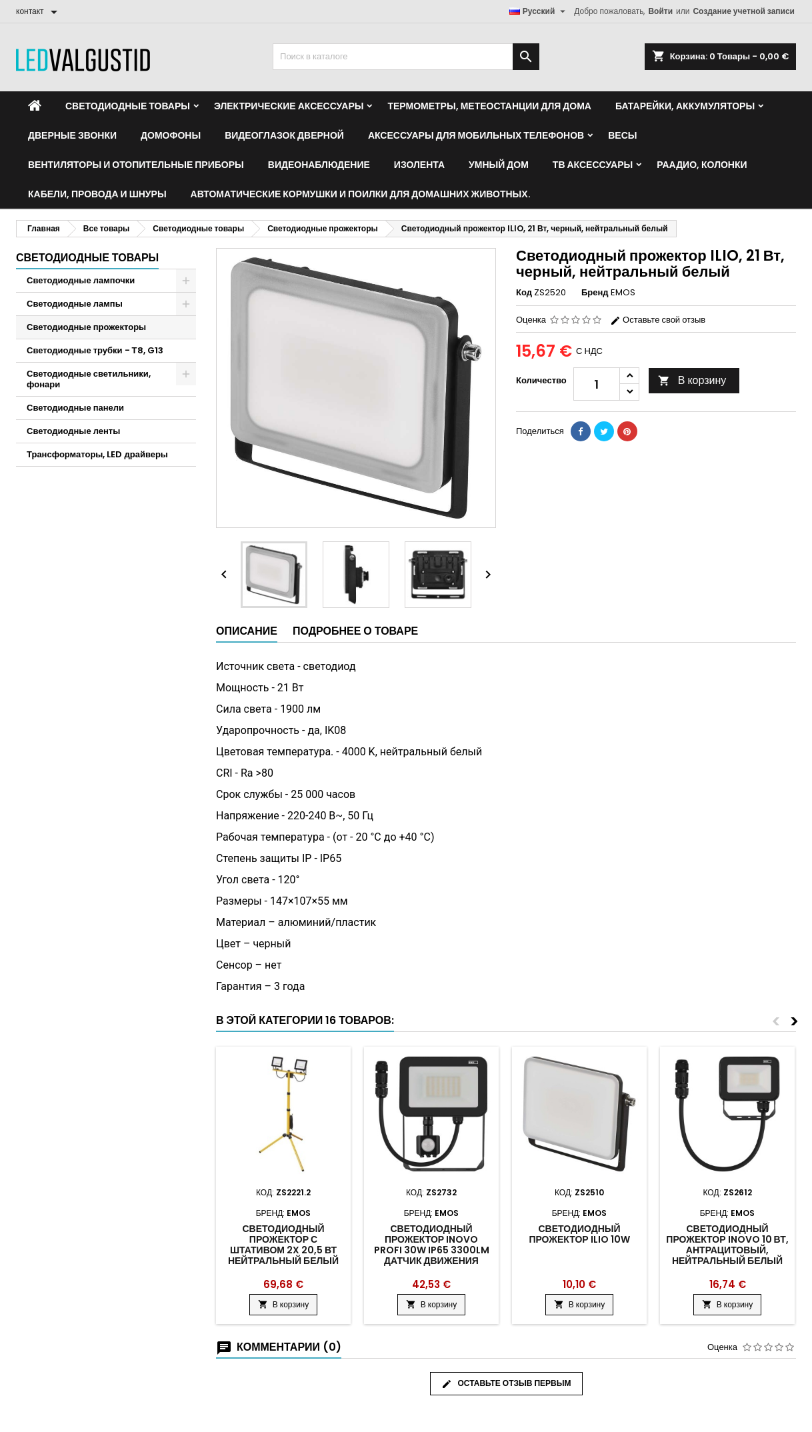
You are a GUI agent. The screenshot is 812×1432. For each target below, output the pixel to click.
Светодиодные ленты (73, 431)
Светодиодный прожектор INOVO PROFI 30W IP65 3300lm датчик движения (431, 1244)
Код (524, 293)
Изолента (419, 164)
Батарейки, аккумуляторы (685, 106)
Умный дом (499, 164)
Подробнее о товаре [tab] (355, 631)
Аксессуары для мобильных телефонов (476, 135)
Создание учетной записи (744, 11)
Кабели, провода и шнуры (97, 194)
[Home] (34, 106)
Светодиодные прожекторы (86, 327)
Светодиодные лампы (75, 303)
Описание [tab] (246, 631)
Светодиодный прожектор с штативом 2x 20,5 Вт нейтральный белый (283, 1244)
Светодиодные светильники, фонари (89, 379)
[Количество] (596, 384)
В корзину (692, 380)
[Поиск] (406, 56)
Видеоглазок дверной (284, 135)
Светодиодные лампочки (81, 280)
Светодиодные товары (127, 106)
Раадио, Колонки (702, 164)
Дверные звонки (72, 135)
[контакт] (39, 11)
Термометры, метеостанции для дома (489, 106)
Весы (622, 135)
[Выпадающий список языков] (539, 11)
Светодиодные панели (75, 407)
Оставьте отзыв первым (506, 1383)
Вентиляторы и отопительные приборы (136, 164)
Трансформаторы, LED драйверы (97, 454)
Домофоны (171, 135)
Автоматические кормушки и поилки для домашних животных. (361, 194)
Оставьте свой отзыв (657, 319)
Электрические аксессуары (288, 106)
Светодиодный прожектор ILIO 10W (579, 1234)
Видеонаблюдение (319, 164)
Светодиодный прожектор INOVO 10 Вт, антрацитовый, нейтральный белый (727, 1244)
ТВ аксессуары (593, 164)
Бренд (595, 293)
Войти (660, 11)
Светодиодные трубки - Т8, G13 (95, 350)
